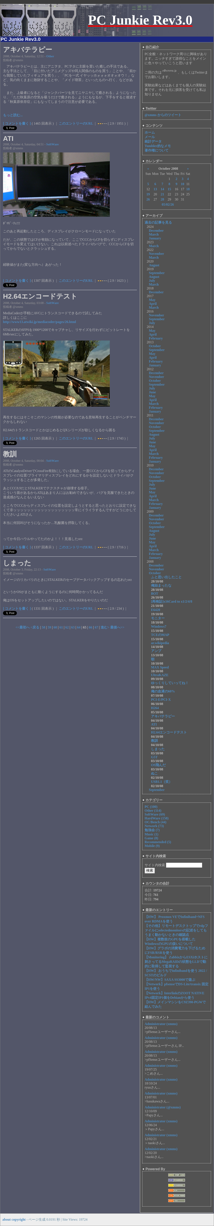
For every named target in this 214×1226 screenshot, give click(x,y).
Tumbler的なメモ (158, 146)
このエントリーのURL (76, 123)
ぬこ (156, 773)
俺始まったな (161, 585)
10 (182, 184)
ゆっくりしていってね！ (171, 683)
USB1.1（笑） (161, 781)
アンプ (158, 651)
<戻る (35, 627)
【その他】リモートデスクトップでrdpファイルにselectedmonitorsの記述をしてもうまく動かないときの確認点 (176, 930)
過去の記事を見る (158, 222)
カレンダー (152, 161)
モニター (161, 618)
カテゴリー (152, 800)
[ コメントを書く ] (17, 123)
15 (169, 189)
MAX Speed (160, 667)
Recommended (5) (158, 842)
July (152, 280)
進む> (105, 627)
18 (188, 189)
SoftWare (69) (155, 814)
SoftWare (52, 144)
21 (162, 194)
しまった (159, 749)
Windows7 (160, 626)
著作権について (157, 150)
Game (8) (151, 838)
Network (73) (154, 826)
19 (148, 194)
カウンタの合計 (155, 883)
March (154, 234)
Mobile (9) (152, 846)
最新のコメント (155, 1017)
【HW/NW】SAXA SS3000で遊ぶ (170, 979)
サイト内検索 (154, 856)
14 (162, 189)
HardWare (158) (157, 818)
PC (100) (151, 806)
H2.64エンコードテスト (172, 732)
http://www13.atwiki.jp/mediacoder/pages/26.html (39, 322)
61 (61, 627)
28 (162, 199)
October (155, 346)
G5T (154, 757)
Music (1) (151, 834)
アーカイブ (152, 215)
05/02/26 (168, 204)
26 (148, 199)
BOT (154, 593)
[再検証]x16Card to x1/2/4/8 (173, 601)
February (156, 338)
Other (50, 56)
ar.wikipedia (160, 643)
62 (67, 627)
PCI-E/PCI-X (162, 699)
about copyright (14, 1219)
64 (79, 627)
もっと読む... (13, 115)
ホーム (150, 132)
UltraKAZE (160, 675)
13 (155, 189)
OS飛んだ (160, 765)
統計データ (153, 141)
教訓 (156, 740)
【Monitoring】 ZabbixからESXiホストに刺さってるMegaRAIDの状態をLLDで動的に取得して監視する (176, 961)
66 (90, 627)
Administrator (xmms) (161, 1024)
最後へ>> (117, 627)
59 (49, 627)
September (157, 273)
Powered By (153, 1169)
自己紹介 (150, 47)
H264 (156, 708)
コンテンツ (152, 125)
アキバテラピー (164, 716)
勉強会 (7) (152, 830)
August (154, 265)
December (156, 230)
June (152, 392)
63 (73, 627)
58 (43, 627)
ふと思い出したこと (166, 577)
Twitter (149, 108)
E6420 (157, 610)
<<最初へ (23, 627)
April (153, 303)
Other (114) (153, 810)
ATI (154, 724)
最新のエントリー (157, 910)
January (155, 238)
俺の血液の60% (164, 691)
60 (55, 627)
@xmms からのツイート (163, 115)
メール (150, 137)
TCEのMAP (160, 635)
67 (96, 627)
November (156, 253)
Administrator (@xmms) (163, 1107)
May (152, 300)
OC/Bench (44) (155, 822)
